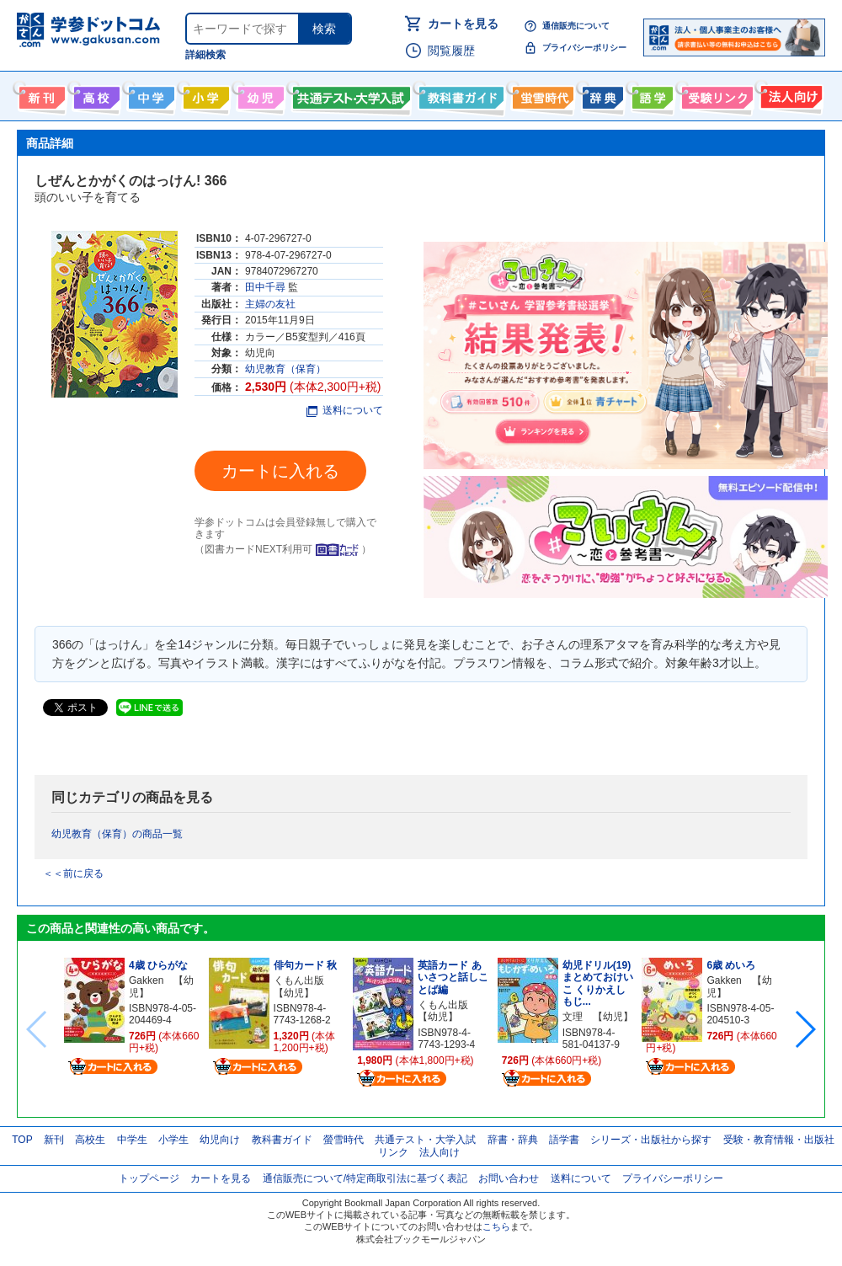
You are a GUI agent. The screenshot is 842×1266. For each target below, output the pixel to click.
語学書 (650, 94)
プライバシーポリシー (584, 47)
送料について (344, 410)
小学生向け (204, 94)
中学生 (132, 1140)
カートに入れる (280, 471)
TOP (22, 1140)
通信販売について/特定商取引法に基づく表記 (365, 1178)
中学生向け (149, 94)
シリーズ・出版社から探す (650, 1140)
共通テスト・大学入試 (349, 94)
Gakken (146, 980)
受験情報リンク (714, 94)
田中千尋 (265, 287)
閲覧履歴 (451, 50)
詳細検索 (205, 55)
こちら (496, 1226)
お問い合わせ (508, 1178)
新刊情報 (40, 94)
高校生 (90, 1140)
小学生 (173, 1140)
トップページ (149, 1178)
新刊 (54, 1140)
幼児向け (259, 94)
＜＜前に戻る (73, 873)
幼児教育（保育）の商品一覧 (117, 834)
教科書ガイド (459, 94)
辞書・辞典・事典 (601, 94)
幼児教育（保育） (285, 369)
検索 (324, 28)
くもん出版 (299, 980)
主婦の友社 (270, 304)
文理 (572, 1017)
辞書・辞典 (513, 1140)
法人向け (789, 94)
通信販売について (576, 25)
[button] (804, 1029)
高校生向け (94, 94)
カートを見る (463, 23)
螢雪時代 (541, 94)
